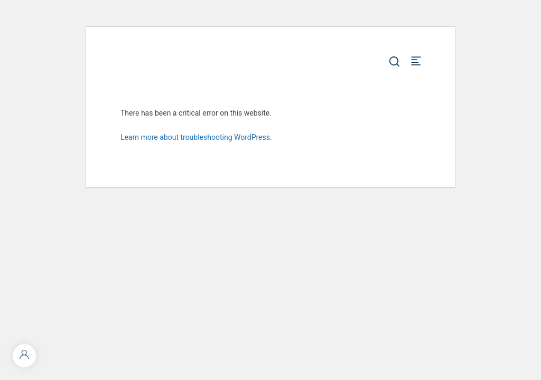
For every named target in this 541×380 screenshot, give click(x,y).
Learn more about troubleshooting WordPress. (196, 137)
